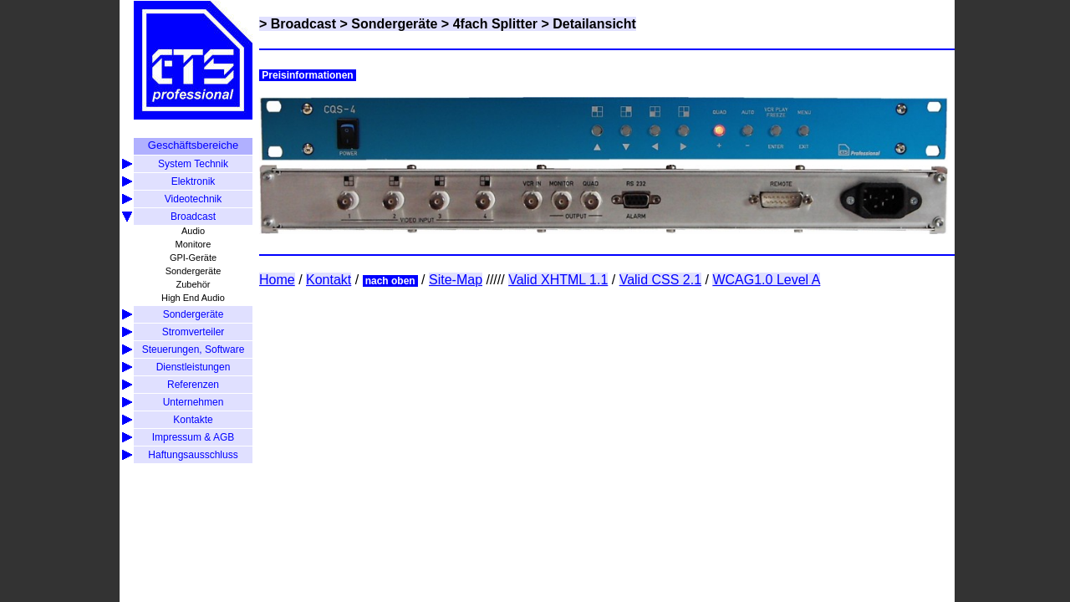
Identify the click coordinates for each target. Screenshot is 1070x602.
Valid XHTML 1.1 (558, 280)
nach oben (390, 281)
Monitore (193, 244)
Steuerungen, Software (193, 349)
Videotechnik (193, 199)
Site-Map (455, 280)
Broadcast (193, 216)
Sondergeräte (194, 271)
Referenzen (193, 384)
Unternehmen (193, 402)
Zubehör (193, 284)
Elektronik (193, 181)
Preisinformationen (307, 75)
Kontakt (328, 280)
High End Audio (193, 298)
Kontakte (192, 420)
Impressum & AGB (193, 437)
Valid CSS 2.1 (660, 280)
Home (277, 280)
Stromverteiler (193, 332)
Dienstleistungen (193, 367)
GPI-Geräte (193, 258)
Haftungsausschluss (192, 455)
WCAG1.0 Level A (766, 280)
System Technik (193, 164)
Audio (193, 231)
